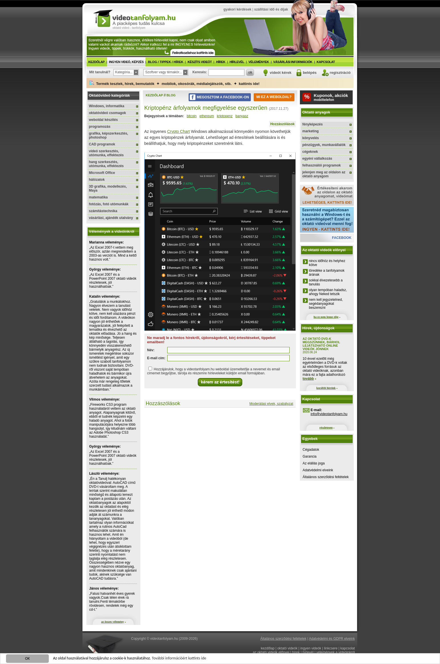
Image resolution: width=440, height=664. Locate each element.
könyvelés (310, 138)
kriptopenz (225, 116)
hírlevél (237, 62)
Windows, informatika (106, 106)
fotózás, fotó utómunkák (109, 204)
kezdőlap (96, 62)
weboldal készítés (103, 120)
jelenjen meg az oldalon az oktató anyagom (324, 174)
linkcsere (331, 648)
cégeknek (310, 152)
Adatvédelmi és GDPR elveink (332, 639)
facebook (341, 238)
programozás (99, 127)
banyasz (241, 116)
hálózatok (97, 180)
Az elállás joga (314, 463)
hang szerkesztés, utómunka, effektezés (106, 164)
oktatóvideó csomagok (107, 113)
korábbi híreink (326, 387)
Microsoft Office (102, 173)
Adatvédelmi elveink (318, 470)
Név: (151, 350)
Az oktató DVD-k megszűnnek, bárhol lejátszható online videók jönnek (321, 344)
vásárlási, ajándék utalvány (111, 218)
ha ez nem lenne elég (326, 316)
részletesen (325, 427)
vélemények (259, 62)
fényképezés (312, 124)
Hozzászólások (282, 124)
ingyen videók (310, 648)
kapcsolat (326, 62)
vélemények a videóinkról (335, 652)
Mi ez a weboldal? (273, 97)
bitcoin (192, 116)
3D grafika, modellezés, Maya (108, 188)
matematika (98, 197)
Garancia (310, 456)
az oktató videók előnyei (271, 652)
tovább (308, 379)
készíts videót (199, 62)
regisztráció (340, 72)
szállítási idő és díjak (271, 9)
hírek (220, 62)
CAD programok (102, 144)
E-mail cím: (156, 358)
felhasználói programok (321, 165)
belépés (309, 72)
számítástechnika (103, 211)
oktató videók (287, 648)
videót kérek (280, 72)
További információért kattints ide (179, 658)
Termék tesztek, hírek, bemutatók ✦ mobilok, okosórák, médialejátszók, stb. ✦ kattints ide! (174, 83)
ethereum (206, 116)
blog (171, 95)
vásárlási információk (292, 62)
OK (27, 659)
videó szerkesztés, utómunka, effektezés (106, 153)
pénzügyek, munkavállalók (324, 145)
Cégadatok (311, 450)
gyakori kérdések (237, 9)
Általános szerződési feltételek (326, 477)
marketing (310, 131)
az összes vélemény (112, 621)
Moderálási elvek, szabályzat (271, 404)
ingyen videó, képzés (126, 62)
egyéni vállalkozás (317, 159)
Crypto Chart (178, 131)
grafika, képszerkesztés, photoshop (108, 135)
